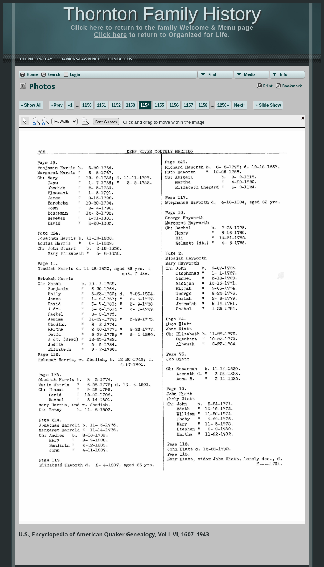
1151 (101, 105)
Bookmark (292, 85)
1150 (87, 105)
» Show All (31, 105)
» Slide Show (268, 105)
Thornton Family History (162, 13)
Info (283, 74)
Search (54, 74)
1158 (202, 105)
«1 (70, 105)
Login (75, 74)
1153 (130, 105)
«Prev (57, 105)
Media (250, 74)
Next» (240, 105)
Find (212, 74)
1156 (174, 105)
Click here (87, 27)
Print (268, 85)
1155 (159, 105)
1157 (188, 105)
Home (32, 74)
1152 (116, 105)
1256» (223, 105)
